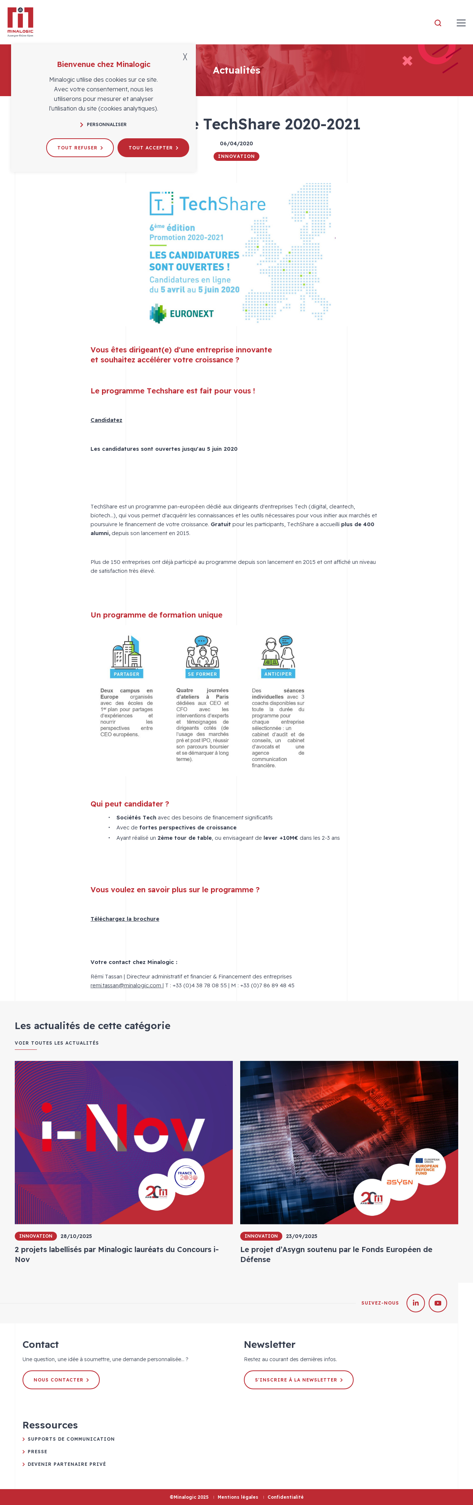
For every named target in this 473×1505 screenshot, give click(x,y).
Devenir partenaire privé (67, 1464)
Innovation (236, 156)
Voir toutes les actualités (57, 1043)
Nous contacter (61, 1380)
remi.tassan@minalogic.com (127, 985)
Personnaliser (103, 124)
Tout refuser (80, 147)
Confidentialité (286, 1497)
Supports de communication (71, 1439)
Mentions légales (238, 1497)
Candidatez (106, 419)
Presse (37, 1451)
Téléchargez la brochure (125, 918)
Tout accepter (153, 147)
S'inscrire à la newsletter (299, 1380)
